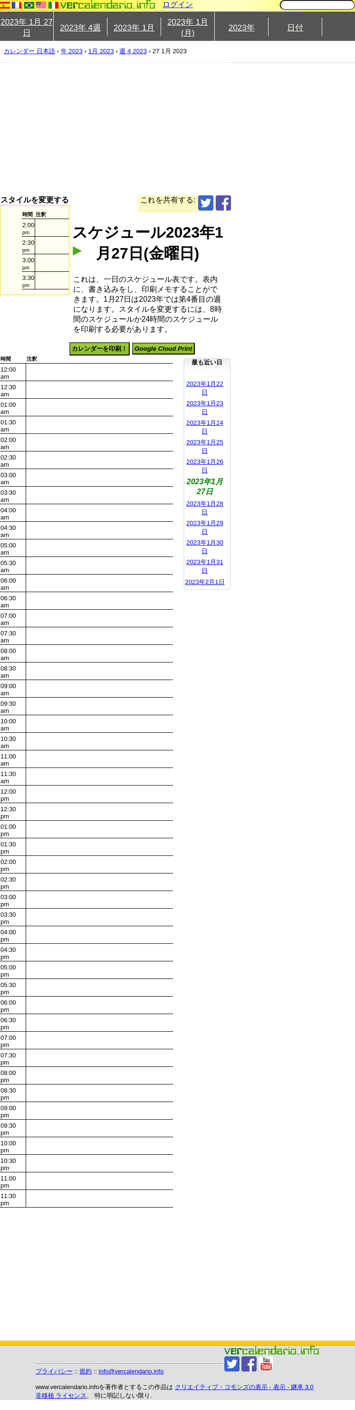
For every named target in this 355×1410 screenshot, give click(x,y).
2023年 (242, 27)
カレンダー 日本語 (29, 51)
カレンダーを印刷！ (99, 348)
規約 (85, 1371)
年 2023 (72, 51)
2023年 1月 (134, 27)
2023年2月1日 (204, 581)
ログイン (178, 4)
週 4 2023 (132, 51)
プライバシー (54, 1371)
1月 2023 (101, 51)
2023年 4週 (80, 27)
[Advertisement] (158, 128)
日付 (295, 27)
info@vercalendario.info (131, 1371)
